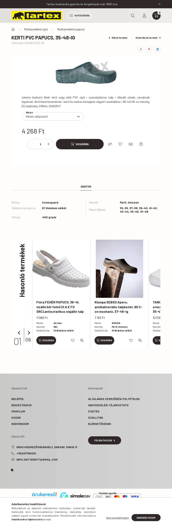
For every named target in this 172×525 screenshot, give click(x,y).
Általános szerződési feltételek (114, 399)
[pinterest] (149, 49)
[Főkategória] (13, 29)
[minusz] (32, 144)
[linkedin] (157, 49)
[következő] (28, 333)
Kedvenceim (20, 424)
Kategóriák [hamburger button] (80, 15)
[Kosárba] (80, 144)
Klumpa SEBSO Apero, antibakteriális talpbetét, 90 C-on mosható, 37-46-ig (119, 306)
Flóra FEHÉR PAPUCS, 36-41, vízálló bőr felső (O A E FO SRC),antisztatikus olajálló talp (60, 306)
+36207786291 (26, 453)
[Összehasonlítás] (110, 144)
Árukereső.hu (44, 499)
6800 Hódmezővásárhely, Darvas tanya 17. (47, 447)
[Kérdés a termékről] (141, 144)
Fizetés (94, 411)
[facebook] (141, 49)
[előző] (20, 333)
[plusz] (48, 144)
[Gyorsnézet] (82, 340)
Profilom (18, 411)
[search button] (133, 15)
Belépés (17, 399)
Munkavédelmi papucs (71, 29)
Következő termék (148, 37)
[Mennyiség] (40, 144)
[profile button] (144, 15)
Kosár (16, 417)
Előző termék (118, 37)
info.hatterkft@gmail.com (37, 459)
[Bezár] (159, 4)
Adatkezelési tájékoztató (108, 405)
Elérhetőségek (99, 424)
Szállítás (95, 417)
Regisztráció (21, 405)
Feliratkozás (104, 440)
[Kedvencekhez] (120, 144)
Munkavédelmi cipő (36, 29)
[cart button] (156, 15)
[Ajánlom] (131, 144)
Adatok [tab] (86, 186)
